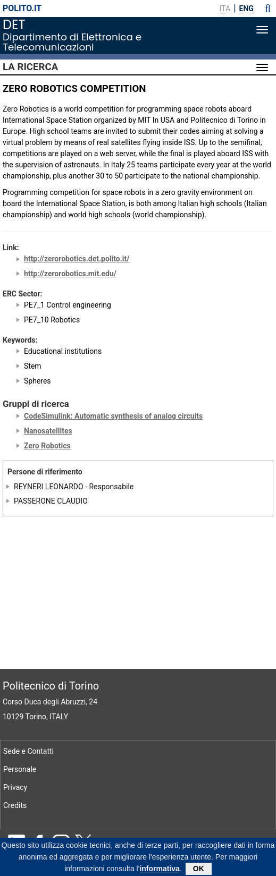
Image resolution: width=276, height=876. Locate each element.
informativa (159, 870)
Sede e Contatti (28, 751)
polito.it (22, 8)
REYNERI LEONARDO (48, 486)
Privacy (15, 787)
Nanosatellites (48, 431)
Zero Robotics (47, 445)
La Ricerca (30, 67)
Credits (15, 805)
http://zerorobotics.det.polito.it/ (76, 258)
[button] (267, 8)
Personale (19, 769)
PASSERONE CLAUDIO (51, 500)
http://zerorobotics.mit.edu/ (70, 273)
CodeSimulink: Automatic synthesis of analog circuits (113, 416)
